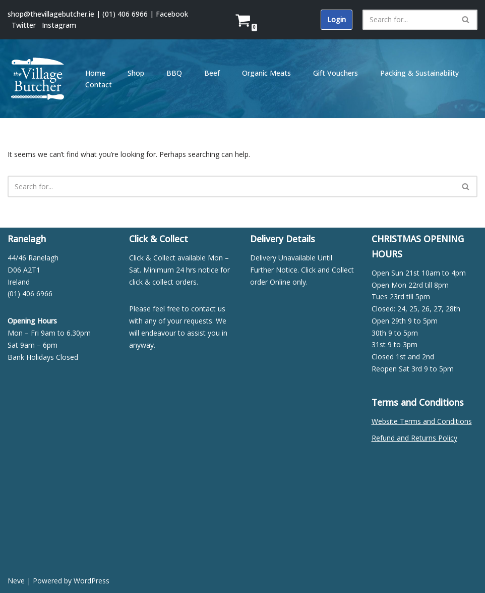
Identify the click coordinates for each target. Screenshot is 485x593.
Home (95, 73)
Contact (98, 84)
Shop (136, 73)
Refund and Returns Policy (414, 438)
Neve (16, 580)
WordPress (91, 580)
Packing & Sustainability (419, 73)
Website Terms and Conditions (422, 421)
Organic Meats (266, 73)
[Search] (408, 20)
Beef (212, 73)
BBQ (174, 73)
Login (336, 19)
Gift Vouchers (335, 73)
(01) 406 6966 (125, 14)
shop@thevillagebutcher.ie (51, 14)
